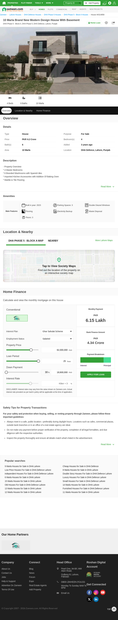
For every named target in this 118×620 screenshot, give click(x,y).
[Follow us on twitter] (90, 602)
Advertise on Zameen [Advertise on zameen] (12, 585)
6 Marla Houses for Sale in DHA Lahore (22, 477)
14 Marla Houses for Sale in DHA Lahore (81, 485)
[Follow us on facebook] (90, 595)
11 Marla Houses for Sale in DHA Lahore (81, 492)
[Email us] (72, 594)
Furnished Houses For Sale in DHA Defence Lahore (86, 488)
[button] (57, 331)
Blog (31, 569)
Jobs (4, 577)
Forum (32, 577)
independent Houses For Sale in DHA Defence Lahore (29, 474)
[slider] (31, 349)
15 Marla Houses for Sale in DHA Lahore (23, 481)
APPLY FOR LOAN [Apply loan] (95, 374)
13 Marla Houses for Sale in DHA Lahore (23, 488)
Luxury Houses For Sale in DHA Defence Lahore (84, 477)
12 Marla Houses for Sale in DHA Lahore (23, 492)
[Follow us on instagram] (96, 595)
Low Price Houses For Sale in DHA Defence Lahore (28, 470)
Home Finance (43, 110)
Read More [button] (107, 186)
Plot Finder (26, 3)
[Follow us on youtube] (103, 595)
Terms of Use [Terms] (8, 589)
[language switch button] (104, 3)
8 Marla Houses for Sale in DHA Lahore (80, 470)
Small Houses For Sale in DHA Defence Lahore (84, 481)
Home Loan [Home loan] (94, 23)
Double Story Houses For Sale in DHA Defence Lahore (87, 474)
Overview (6, 110)
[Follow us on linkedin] (96, 602)
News (31, 573)
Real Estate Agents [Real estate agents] (38, 585)
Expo (31, 581)
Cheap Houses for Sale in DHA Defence (80, 466)
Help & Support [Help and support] (9, 581)
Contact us (7, 573)
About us (6, 569)
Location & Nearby (23, 110)
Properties (13, 3)
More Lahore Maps (104, 240)
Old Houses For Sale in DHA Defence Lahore (25, 485)
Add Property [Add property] (35, 589)
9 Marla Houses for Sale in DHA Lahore (22, 466)
